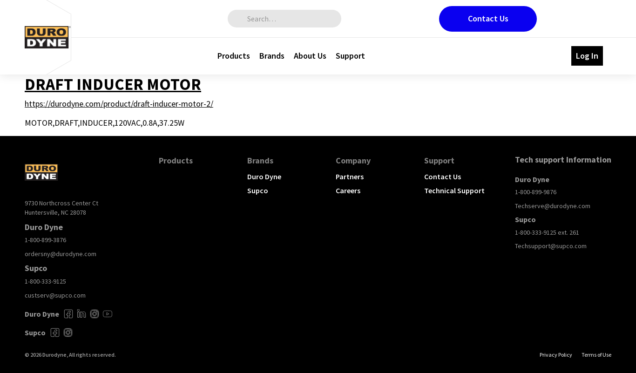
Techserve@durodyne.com (552, 206)
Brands (271, 55)
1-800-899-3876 (45, 240)
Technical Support (454, 190)
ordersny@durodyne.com (60, 254)
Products (233, 55)
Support (350, 55)
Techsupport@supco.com (551, 246)
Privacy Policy (556, 354)
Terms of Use (596, 354)
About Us (310, 55)
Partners (350, 176)
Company (353, 160)
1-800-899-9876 (535, 192)
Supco (257, 190)
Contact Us (488, 18)
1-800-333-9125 (45, 281)
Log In (587, 55)
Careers (348, 190)
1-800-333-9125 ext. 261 (547, 232)
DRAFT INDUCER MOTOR (113, 84)
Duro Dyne (264, 176)
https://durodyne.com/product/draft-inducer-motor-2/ (119, 103)
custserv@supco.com (55, 295)
